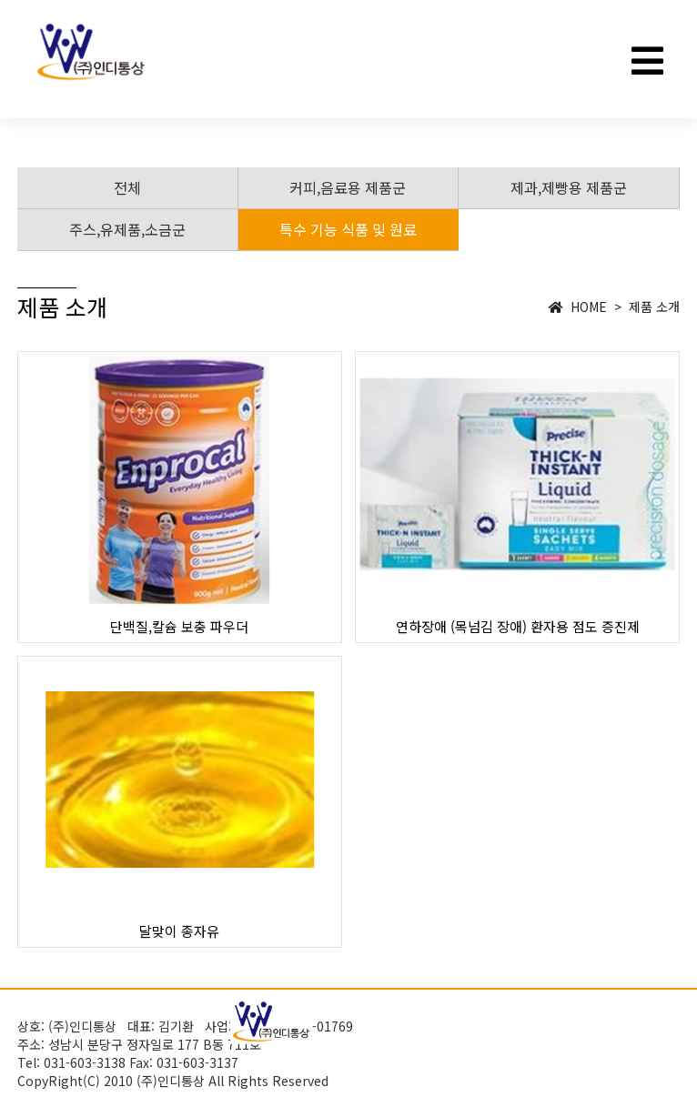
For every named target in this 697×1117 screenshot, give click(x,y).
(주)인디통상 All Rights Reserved (232, 1081)
